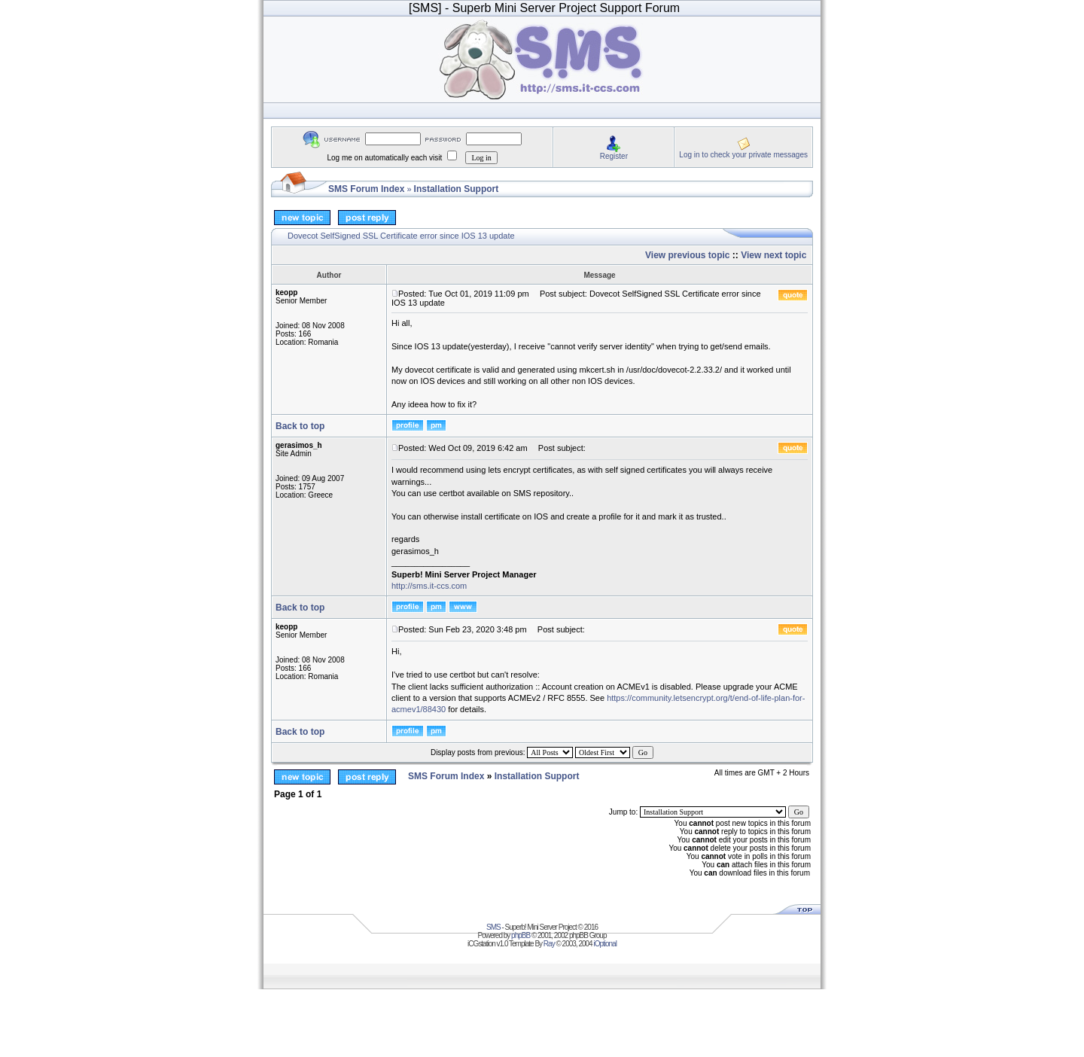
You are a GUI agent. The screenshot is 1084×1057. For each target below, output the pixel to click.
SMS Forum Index (366, 189)
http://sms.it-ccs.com (429, 585)
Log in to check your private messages (743, 155)
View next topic (773, 255)
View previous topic (687, 255)
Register (614, 156)
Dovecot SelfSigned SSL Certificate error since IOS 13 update (401, 235)
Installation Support (456, 189)
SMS (493, 927)
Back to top (300, 426)
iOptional (604, 944)
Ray (549, 944)
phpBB (520, 935)
